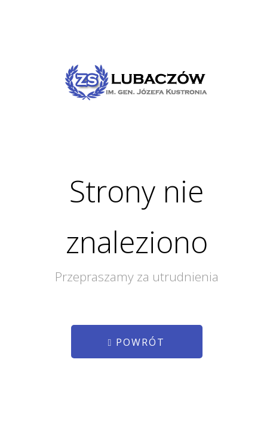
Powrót (136, 342)
